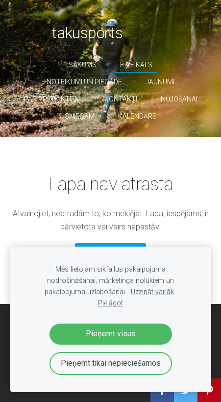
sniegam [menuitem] (80, 116)
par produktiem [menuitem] (52, 99)
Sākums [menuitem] (83, 65)
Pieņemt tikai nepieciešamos (111, 363)
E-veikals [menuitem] (136, 65)
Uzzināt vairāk (152, 292)
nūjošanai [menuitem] (179, 99)
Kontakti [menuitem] (120, 99)
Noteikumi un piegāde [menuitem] (84, 82)
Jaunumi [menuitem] (160, 82)
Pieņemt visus (111, 333)
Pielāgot (110, 303)
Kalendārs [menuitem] (137, 116)
